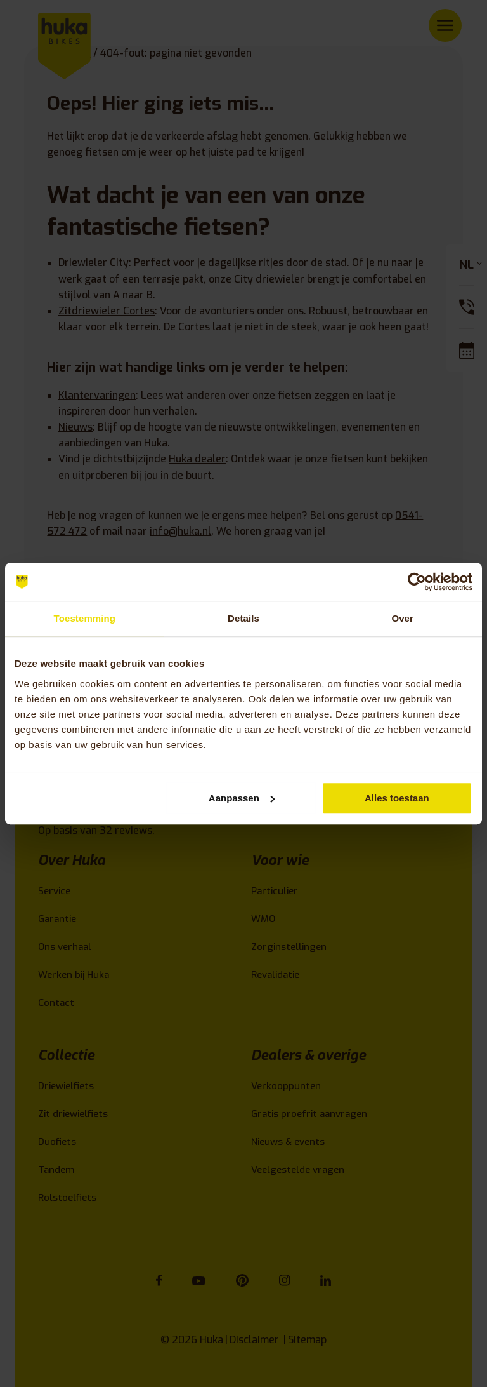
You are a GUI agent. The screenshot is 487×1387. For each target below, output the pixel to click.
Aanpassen (242, 798)
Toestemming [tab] (85, 618)
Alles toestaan (397, 798)
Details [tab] (243, 618)
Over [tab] (402, 618)
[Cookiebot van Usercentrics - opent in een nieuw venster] (416, 581)
